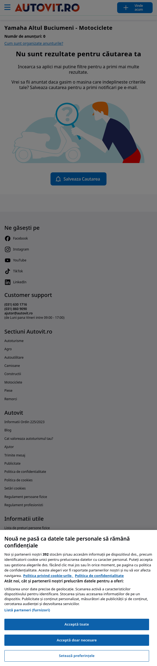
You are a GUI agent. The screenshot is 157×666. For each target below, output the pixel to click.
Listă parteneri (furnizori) (27, 610)
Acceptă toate (76, 624)
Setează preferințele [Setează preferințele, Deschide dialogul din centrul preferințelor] (76, 655)
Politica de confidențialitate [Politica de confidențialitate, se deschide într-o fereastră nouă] (99, 575)
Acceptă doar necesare (77, 640)
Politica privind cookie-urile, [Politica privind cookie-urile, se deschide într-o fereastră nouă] (48, 575)
